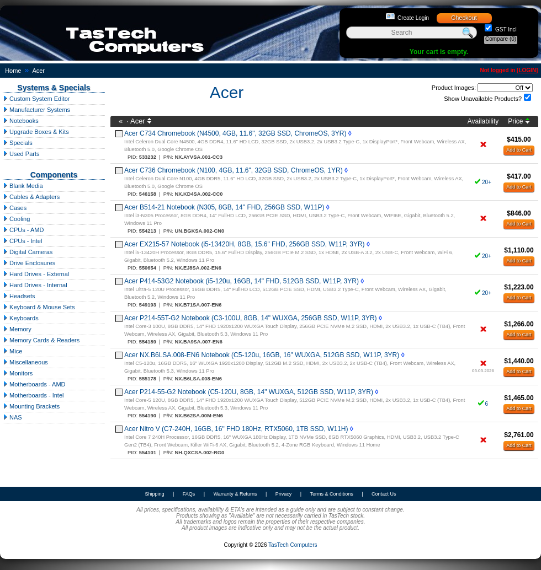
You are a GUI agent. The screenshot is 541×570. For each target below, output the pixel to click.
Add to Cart (519, 150)
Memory (17, 329)
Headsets (19, 296)
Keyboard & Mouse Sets (39, 307)
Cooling (16, 219)
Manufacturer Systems (36, 109)
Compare (500, 39)
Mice (12, 351)
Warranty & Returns (235, 494)
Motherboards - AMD (34, 384)
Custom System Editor (36, 98)
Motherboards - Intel (33, 395)
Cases (14, 208)
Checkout (463, 17)
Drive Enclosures (29, 263)
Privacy (283, 494)
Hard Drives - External (36, 274)
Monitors (18, 373)
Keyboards (21, 318)
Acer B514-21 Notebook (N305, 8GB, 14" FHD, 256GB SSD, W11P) (224, 207)
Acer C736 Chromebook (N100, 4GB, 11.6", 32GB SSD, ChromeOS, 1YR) (233, 170)
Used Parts (21, 153)
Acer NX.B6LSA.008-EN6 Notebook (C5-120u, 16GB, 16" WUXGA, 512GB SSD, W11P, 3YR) (261, 355)
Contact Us (384, 494)
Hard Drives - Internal (35, 285)
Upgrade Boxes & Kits (36, 131)
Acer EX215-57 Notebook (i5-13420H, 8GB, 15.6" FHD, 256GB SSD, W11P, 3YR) (244, 244)
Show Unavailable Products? (483, 98)
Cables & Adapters (31, 196)
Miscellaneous (25, 362)
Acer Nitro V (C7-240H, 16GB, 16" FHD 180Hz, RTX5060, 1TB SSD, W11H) (236, 429)
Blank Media (23, 185)
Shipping (154, 494)
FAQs (189, 494)
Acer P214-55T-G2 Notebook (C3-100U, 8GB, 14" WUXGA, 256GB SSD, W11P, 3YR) (250, 318)
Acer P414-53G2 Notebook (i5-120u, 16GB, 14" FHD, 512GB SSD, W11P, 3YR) (241, 281)
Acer (38, 70)
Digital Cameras (27, 252)
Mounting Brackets (31, 406)
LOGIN (527, 70)
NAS (12, 417)
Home (13, 70)
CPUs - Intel (22, 241)
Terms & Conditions (331, 494)
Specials (18, 142)
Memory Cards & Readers (41, 340)
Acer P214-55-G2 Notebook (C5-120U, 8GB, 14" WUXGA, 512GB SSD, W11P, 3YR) (248, 392)
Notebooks (21, 120)
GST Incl (505, 29)
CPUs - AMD (23, 230)
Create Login (413, 18)
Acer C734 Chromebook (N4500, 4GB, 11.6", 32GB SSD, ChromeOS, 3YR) (235, 133)
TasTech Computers (292, 545)
